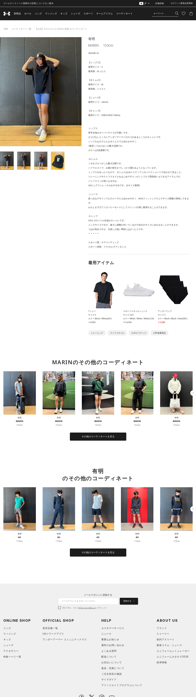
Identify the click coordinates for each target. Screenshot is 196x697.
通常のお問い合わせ (112, 645)
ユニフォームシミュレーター (173, 650)
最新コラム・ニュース (169, 645)
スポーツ (88, 13)
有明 (20, 417)
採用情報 (162, 662)
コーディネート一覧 (21, 29)
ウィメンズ (51, 13)
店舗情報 (159, 3)
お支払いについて (111, 662)
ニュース (106, 633)
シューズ (75, 13)
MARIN (19, 421)
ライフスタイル (117, 332)
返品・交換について (112, 668)
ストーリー (163, 633)
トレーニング (97, 332)
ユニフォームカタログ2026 (173, 656)
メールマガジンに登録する (98, 594)
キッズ (63, 13)
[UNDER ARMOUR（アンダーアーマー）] (6, 13)
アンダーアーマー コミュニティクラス (65, 639)
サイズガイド (109, 679)
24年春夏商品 (159, 332)
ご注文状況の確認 (111, 673)
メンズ (38, 13)
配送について (109, 656)
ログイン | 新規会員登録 (182, 3)
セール (27, 13)
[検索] (176, 13)
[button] (75, 91)
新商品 (17, 13)
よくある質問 (109, 650)
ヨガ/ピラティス (138, 332)
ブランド (162, 628)
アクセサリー (11, 650)
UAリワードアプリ (53, 633)
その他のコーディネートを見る (98, 436)
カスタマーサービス (112, 628)
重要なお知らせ (110, 639)
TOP (5, 29)
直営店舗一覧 (50, 628)
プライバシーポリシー (87, 608)
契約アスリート (165, 639)
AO (19, 537)
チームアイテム (104, 13)
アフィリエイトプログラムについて (121, 685)
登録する (128, 601)
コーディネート (124, 13)
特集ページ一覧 (12, 656)
